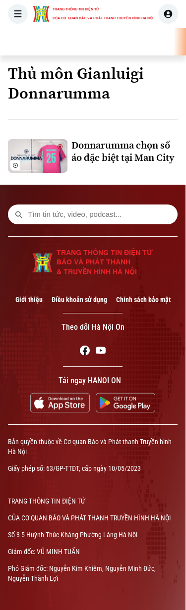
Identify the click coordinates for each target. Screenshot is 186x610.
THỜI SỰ (103, 41)
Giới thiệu (29, 300)
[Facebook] (85, 352)
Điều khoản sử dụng (79, 300)
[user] (168, 14)
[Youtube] (101, 352)
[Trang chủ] (71, 42)
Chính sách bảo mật (143, 300)
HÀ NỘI (141, 41)
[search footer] (19, 214)
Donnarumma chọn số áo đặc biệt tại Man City (122, 151)
